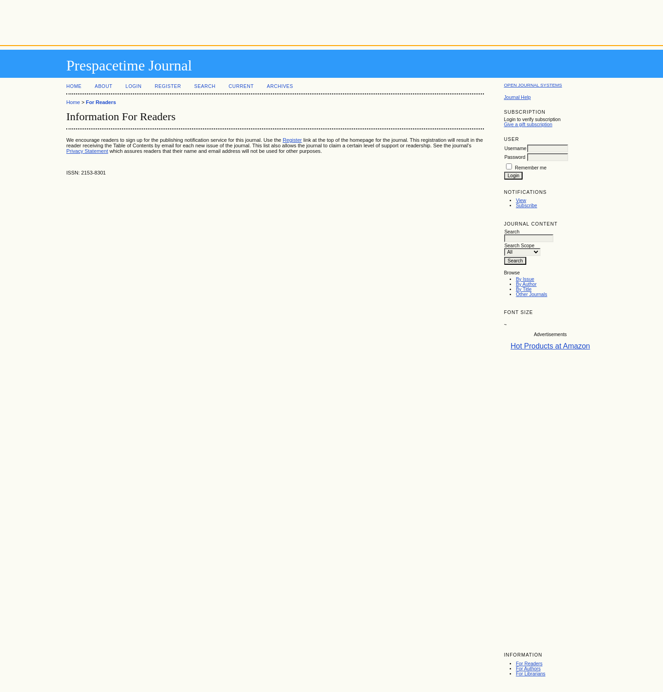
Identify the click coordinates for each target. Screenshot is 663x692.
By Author (526, 284)
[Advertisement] (331, 20)
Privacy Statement (87, 151)
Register (168, 86)
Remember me (531, 167)
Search (204, 86)
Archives (280, 86)
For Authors (528, 668)
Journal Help (517, 97)
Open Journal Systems (533, 84)
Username (515, 148)
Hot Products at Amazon (550, 346)
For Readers (529, 663)
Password (514, 157)
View (521, 200)
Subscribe (526, 205)
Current (241, 86)
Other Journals (531, 294)
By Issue (525, 279)
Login (134, 86)
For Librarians (530, 673)
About (103, 86)
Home (73, 86)
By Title (523, 289)
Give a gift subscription (528, 124)
